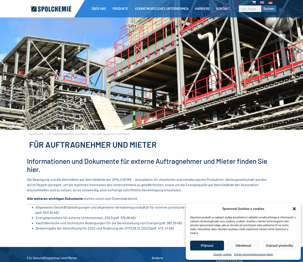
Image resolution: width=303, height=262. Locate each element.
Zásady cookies (223, 254)
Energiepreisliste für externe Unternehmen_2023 (74, 218)
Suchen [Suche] (268, 8)
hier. (33, 169)
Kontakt (223, 8)
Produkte (121, 9)
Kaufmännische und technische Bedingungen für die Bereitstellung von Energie (97, 223)
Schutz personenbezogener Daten (253, 254)
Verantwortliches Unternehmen (163, 9)
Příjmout (207, 246)
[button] (294, 209)
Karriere (203, 9)
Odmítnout (243, 246)
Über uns (99, 9)
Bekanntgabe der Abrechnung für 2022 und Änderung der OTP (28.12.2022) (93, 228)
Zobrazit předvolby (279, 246)
